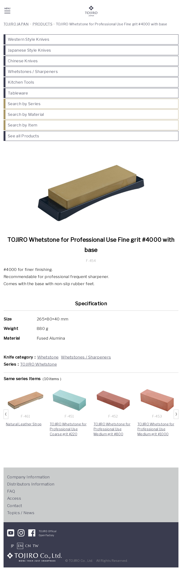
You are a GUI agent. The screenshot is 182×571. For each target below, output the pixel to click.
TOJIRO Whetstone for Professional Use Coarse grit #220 (68, 429)
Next (176, 414)
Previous (6, 414)
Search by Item (22, 125)
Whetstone (48, 357)
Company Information (28, 477)
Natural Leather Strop (23, 424)
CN (28, 546)
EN (20, 546)
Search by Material (26, 114)
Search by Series (24, 103)
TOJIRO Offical (47, 531)
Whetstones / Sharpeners (33, 71)
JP (12, 546)
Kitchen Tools (21, 82)
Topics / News (20, 512)
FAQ (11, 491)
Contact (14, 505)
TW (36, 546)
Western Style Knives (28, 39)
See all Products (23, 136)
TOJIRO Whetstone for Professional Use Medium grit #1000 (155, 429)
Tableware (18, 93)
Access (14, 498)
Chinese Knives (23, 60)
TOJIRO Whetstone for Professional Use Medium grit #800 (112, 429)
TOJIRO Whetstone (38, 364)
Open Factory (46, 535)
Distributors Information (30, 484)
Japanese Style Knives (29, 50)
